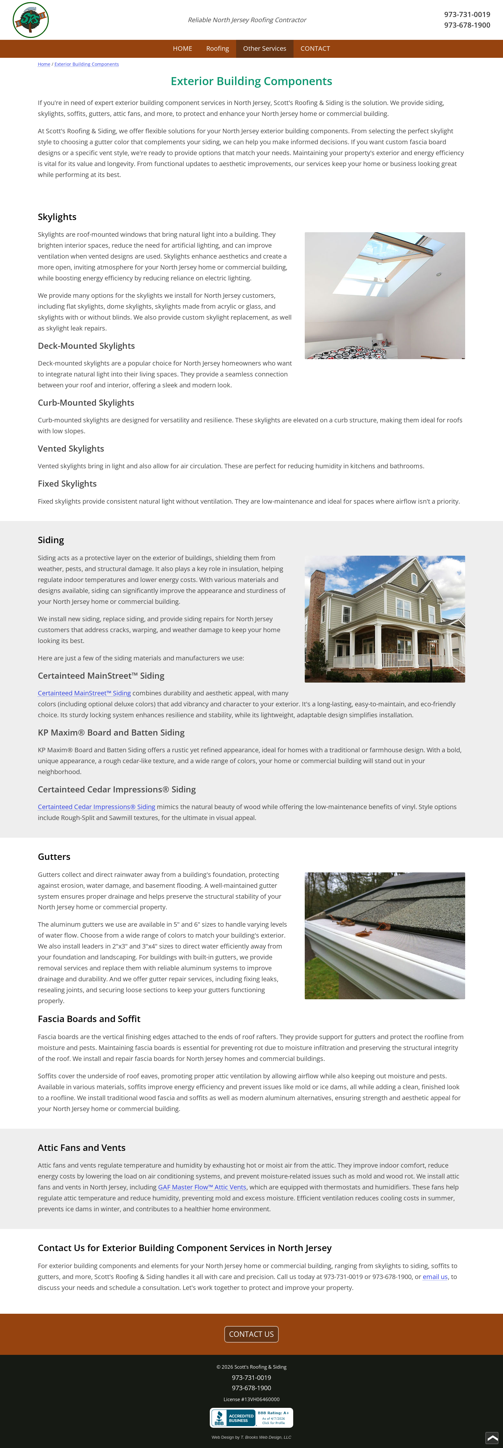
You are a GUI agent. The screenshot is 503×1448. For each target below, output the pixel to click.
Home (44, 64)
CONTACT (315, 48)
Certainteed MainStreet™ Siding (84, 693)
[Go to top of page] (492, 1438)
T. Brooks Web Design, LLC (266, 1437)
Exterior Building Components (87, 64)
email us (435, 1276)
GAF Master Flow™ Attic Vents (202, 1187)
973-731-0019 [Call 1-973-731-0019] (467, 14)
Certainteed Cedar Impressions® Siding (96, 806)
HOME (182, 48)
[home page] (31, 20)
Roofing (217, 48)
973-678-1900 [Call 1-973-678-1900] (467, 25)
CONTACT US (251, 1334)
